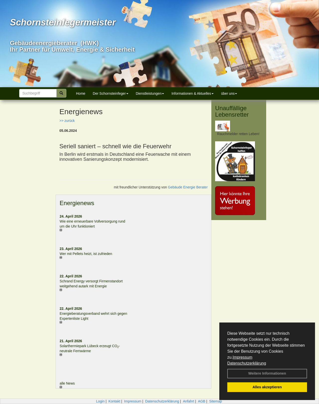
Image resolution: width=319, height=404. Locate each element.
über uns (229, 93)
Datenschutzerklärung (246, 363)
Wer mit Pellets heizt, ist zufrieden (86, 254)
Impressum (242, 357)
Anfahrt (188, 401)
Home (80, 93)
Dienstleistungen (150, 93)
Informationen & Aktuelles (192, 93)
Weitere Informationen (267, 373)
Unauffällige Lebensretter (232, 111)
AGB (201, 401)
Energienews (77, 203)
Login (100, 401)
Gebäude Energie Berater (188, 187)
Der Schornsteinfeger (110, 93)
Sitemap (215, 401)
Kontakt (114, 401)
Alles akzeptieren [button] (267, 387)
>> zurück (67, 121)
